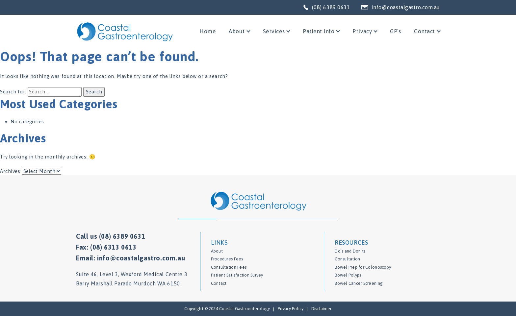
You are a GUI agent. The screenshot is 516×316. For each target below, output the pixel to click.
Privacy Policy (290, 308)
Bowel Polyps (348, 275)
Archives (10, 171)
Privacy (362, 31)
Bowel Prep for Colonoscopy (363, 267)
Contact (424, 31)
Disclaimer (321, 308)
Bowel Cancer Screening (359, 283)
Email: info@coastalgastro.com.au (130, 258)
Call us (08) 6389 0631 (110, 236)
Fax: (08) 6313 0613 (106, 247)
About (237, 31)
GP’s (395, 31)
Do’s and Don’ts (350, 251)
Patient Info (318, 31)
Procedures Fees (227, 258)
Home (207, 31)
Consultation (347, 258)
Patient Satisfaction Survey (237, 275)
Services (274, 31)
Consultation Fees (228, 267)
